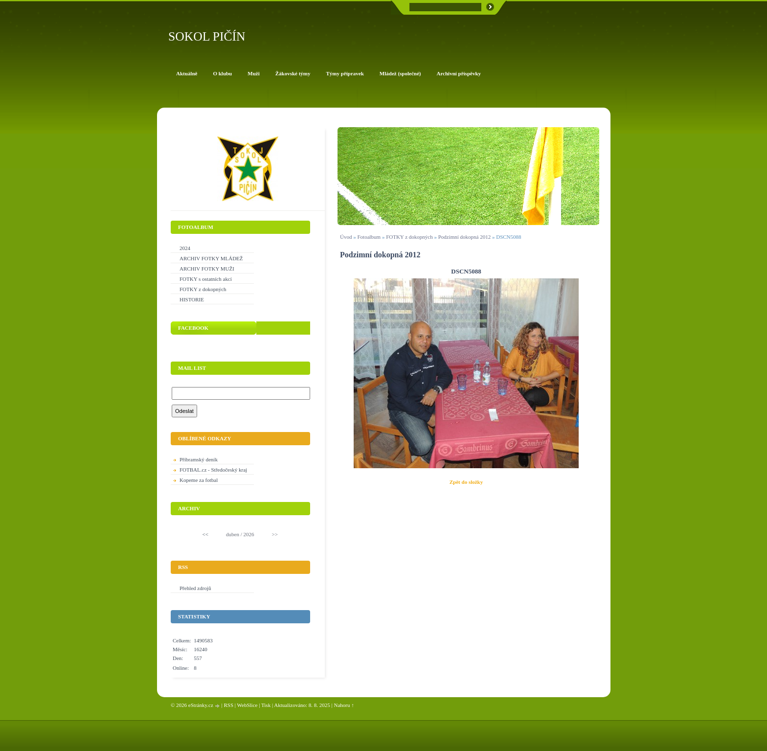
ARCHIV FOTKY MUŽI (207, 269)
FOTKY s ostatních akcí (206, 279)
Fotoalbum (369, 237)
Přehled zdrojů (195, 588)
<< (205, 534)
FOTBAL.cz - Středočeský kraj (213, 470)
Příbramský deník (199, 459)
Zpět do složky (466, 482)
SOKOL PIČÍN (207, 36)
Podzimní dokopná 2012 (464, 237)
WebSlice (247, 705)
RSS (228, 705)
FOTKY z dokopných (409, 237)
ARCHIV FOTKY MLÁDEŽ (211, 258)
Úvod (346, 237)
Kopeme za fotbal (199, 480)
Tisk (266, 705)
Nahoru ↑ (344, 705)
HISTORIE (192, 299)
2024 (185, 248)
